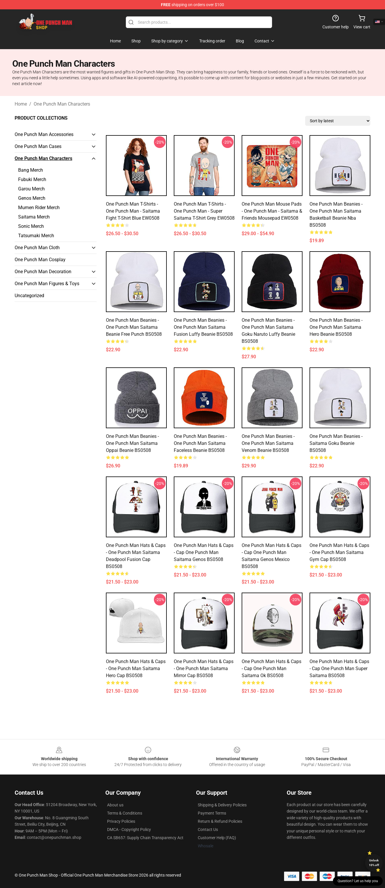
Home (21, 104)
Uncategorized (29, 295)
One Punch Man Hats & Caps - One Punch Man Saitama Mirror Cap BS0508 (203, 668)
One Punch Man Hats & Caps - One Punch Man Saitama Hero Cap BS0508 (136, 668)
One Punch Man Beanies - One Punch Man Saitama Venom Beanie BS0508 (268, 443)
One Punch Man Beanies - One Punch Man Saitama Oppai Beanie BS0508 (132, 443)
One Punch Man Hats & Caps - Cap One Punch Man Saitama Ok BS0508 (271, 668)
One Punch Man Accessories (44, 134)
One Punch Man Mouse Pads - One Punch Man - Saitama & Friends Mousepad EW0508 (272, 211)
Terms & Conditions (124, 813)
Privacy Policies (121, 821)
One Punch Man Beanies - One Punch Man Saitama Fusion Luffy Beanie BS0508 (203, 327)
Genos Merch (31, 198)
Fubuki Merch (32, 179)
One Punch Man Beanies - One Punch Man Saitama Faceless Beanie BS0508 (200, 443)
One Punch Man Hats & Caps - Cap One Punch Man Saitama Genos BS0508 (203, 552)
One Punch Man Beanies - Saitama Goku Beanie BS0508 (336, 443)
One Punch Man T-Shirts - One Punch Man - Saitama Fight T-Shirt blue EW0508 (133, 211)
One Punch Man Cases (38, 146)
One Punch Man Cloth (37, 247)
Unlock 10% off (374, 863)
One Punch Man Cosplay (40, 259)
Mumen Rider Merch (39, 207)
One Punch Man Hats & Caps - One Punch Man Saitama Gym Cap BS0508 (339, 552)
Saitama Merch (34, 217)
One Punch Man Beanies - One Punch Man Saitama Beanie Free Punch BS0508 (134, 327)
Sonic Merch (31, 226)
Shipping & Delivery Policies (222, 805)
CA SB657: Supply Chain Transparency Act (145, 837)
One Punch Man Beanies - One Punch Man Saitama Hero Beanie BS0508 (336, 327)
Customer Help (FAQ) (217, 837)
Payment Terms (212, 813)
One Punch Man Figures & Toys (47, 283)
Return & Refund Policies (220, 821)
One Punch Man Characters (62, 104)
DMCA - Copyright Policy (129, 829)
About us (115, 805)
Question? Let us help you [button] (358, 881)
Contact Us (208, 829)
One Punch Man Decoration (43, 271)
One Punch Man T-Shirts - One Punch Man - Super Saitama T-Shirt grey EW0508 (204, 211)
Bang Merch (30, 170)
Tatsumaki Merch (36, 235)
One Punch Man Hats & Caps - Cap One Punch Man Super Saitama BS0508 (339, 668)
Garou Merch (31, 189)
